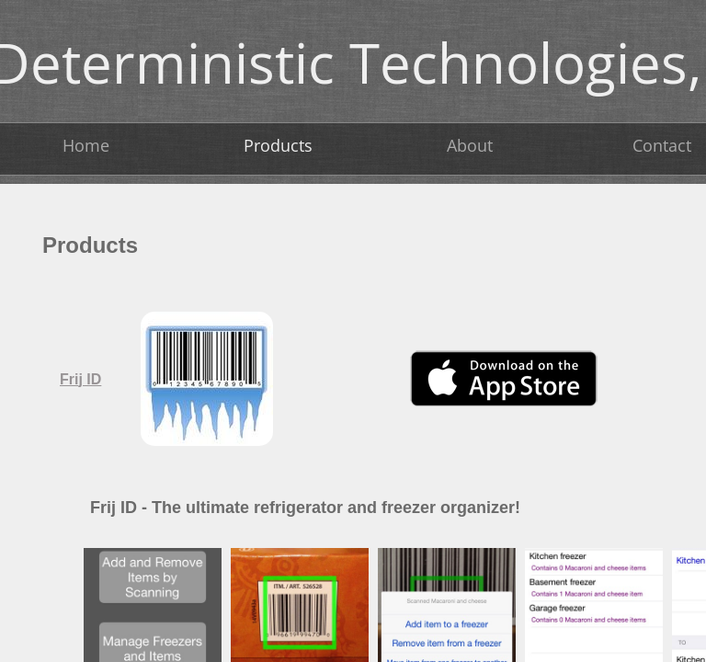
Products (278, 145)
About (470, 145)
